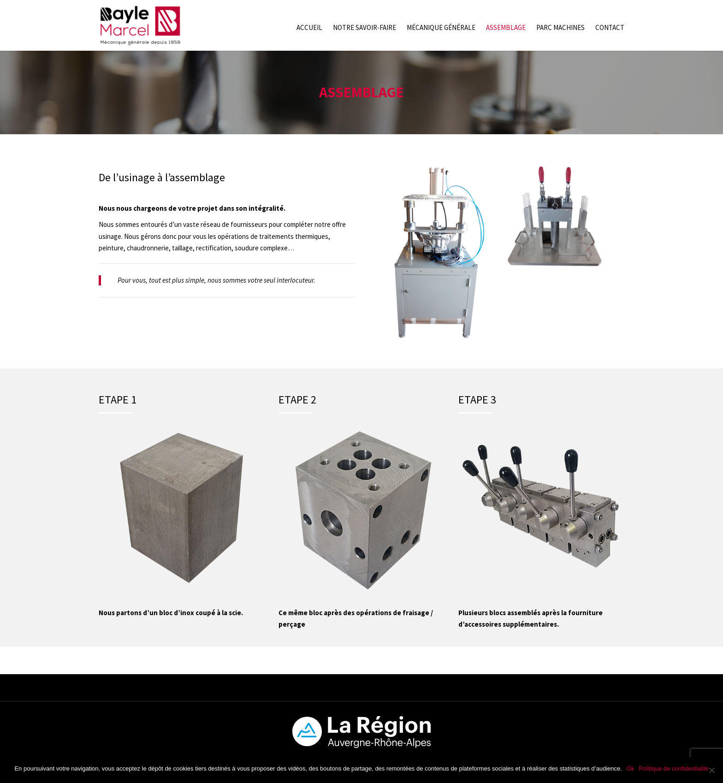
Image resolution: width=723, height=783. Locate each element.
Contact (609, 27)
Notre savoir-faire (364, 27)
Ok (630, 768)
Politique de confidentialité (673, 768)
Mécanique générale (441, 27)
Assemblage (506, 27)
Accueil (309, 27)
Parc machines (560, 27)
